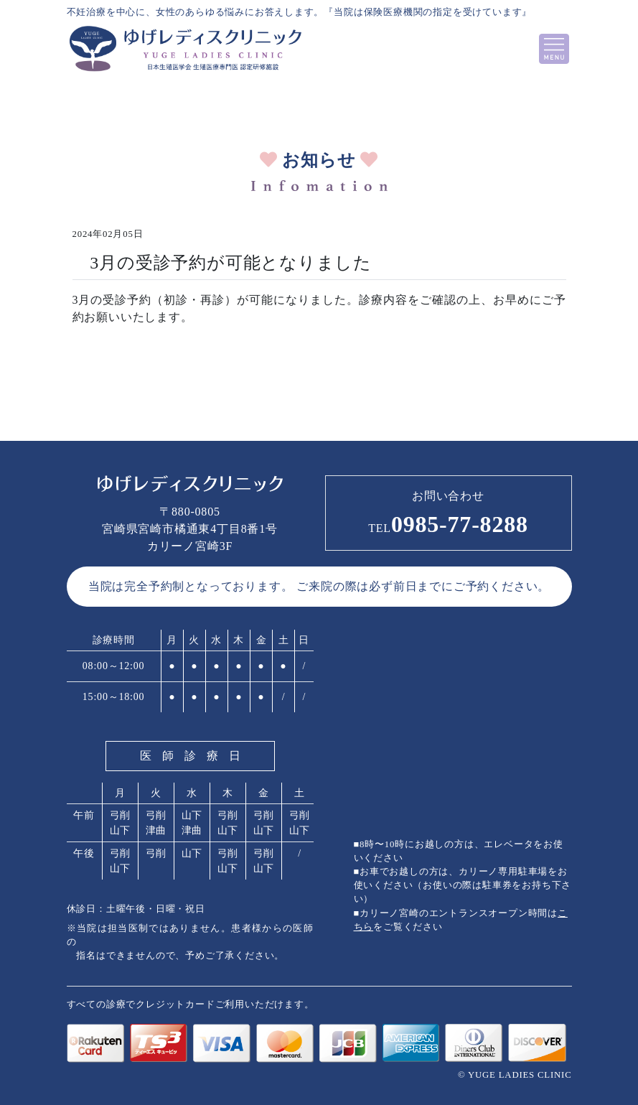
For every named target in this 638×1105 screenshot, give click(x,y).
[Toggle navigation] (554, 49)
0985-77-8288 (448, 524)
